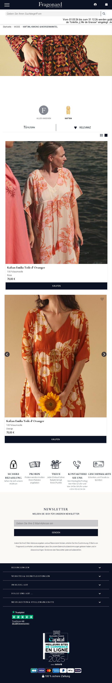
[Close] (110, 21)
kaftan (68, 112)
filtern (29, 127)
